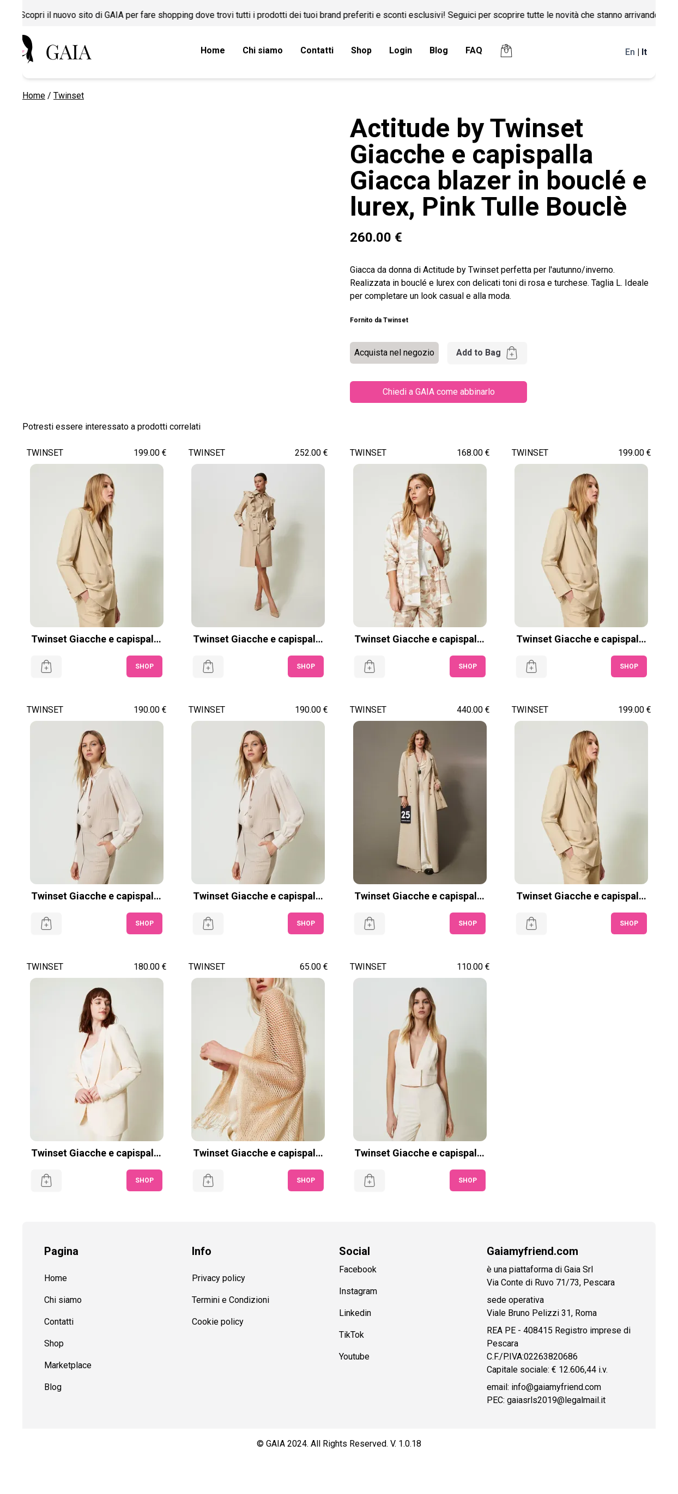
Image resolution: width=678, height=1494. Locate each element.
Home (213, 50)
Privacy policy (218, 1278)
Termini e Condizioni (230, 1300)
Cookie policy (218, 1322)
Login (400, 50)
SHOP (144, 666)
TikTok (351, 1335)
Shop (361, 50)
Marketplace (68, 1365)
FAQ (473, 50)
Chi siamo (263, 50)
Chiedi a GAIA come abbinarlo (439, 392)
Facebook (358, 1269)
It (644, 52)
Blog (438, 50)
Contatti (317, 50)
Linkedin (355, 1313)
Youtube (354, 1356)
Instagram (358, 1291)
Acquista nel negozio (394, 352)
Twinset (68, 95)
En (630, 52)
